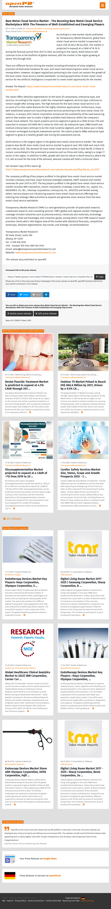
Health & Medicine (23, 463)
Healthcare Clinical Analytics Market (20, 668)
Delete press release (19, 313)
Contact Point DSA (53, 901)
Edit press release (46, 313)
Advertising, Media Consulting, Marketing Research (48, 29)
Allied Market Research (70, 668)
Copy (99, 276)
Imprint (10, 901)
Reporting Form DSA (70, 901)
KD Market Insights (13, 575)
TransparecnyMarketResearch (34, 31)
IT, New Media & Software (81, 572)
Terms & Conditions (36, 901)
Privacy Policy (20, 901)
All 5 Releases (11, 518)
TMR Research (66, 575)
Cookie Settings (87, 901)
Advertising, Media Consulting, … (29, 375)
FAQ (3, 901)
